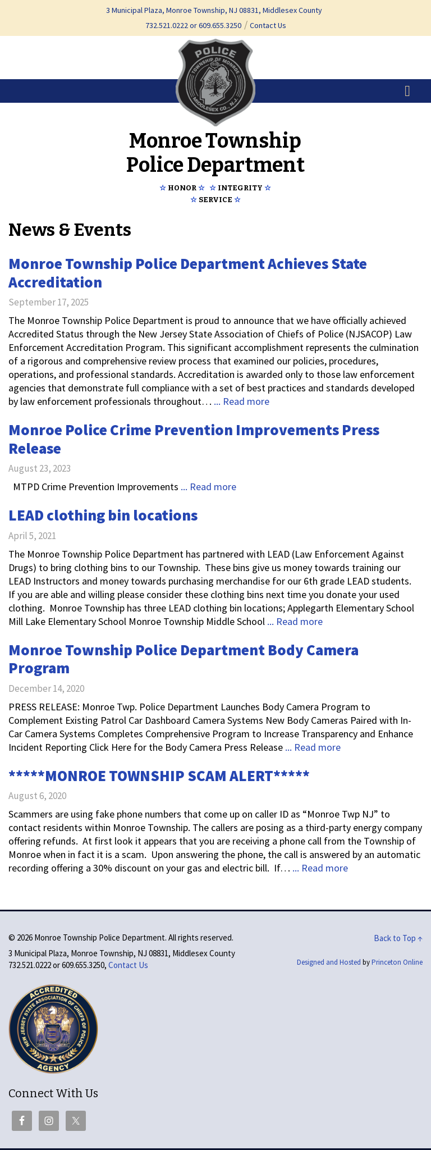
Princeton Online (397, 962)
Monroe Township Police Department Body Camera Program (183, 659)
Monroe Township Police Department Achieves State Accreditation (187, 272)
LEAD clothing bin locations (103, 514)
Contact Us (268, 25)
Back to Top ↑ (398, 938)
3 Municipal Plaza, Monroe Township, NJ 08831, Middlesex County (214, 10)
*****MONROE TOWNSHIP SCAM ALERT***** (159, 775)
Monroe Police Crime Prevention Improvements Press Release (193, 439)
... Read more (241, 401)
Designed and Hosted (329, 962)
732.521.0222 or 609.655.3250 (193, 25)
